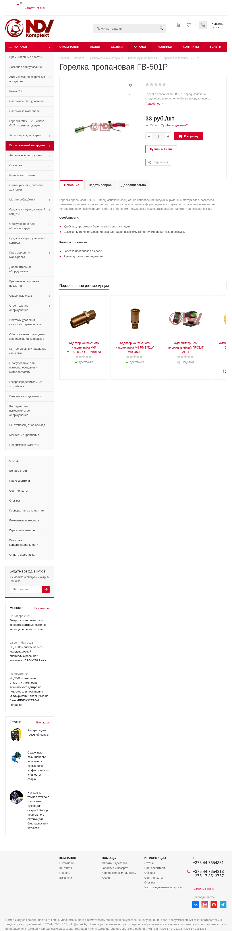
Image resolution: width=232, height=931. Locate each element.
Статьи (149, 863)
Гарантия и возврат (115, 868)
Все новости (42, 608)
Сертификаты (153, 877)
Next (223, 286)
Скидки (117, 46)
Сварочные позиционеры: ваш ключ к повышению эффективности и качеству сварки (37, 766)
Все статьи (43, 722)
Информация (155, 858)
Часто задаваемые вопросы (163, 887)
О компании (69, 46)
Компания (67, 858)
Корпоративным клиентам (119, 872)
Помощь (109, 858)
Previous (216, 286)
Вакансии (65, 877)
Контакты (191, 46)
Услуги (215, 46)
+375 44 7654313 (208, 871)
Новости (64, 872)
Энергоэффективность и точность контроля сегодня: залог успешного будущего (28, 625)
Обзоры (149, 872)
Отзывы (149, 882)
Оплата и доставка (114, 863)
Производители (154, 868)
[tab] (154, 103)
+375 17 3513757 (208, 876)
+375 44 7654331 (208, 862)
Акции (95, 46)
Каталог (21, 46)
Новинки (165, 46)
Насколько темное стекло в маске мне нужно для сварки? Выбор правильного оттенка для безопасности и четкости (38, 810)
